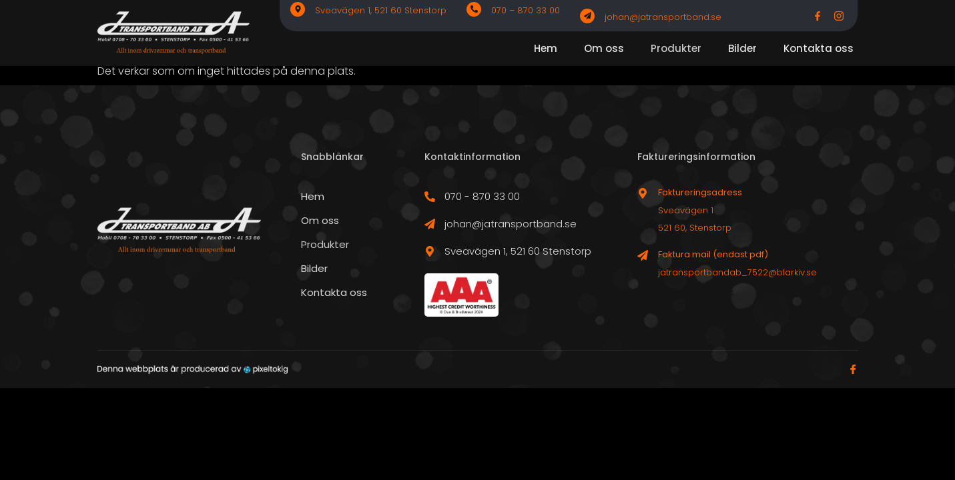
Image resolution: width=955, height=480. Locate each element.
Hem (549, 48)
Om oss (607, 48)
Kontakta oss (822, 48)
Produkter (679, 48)
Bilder (745, 48)
